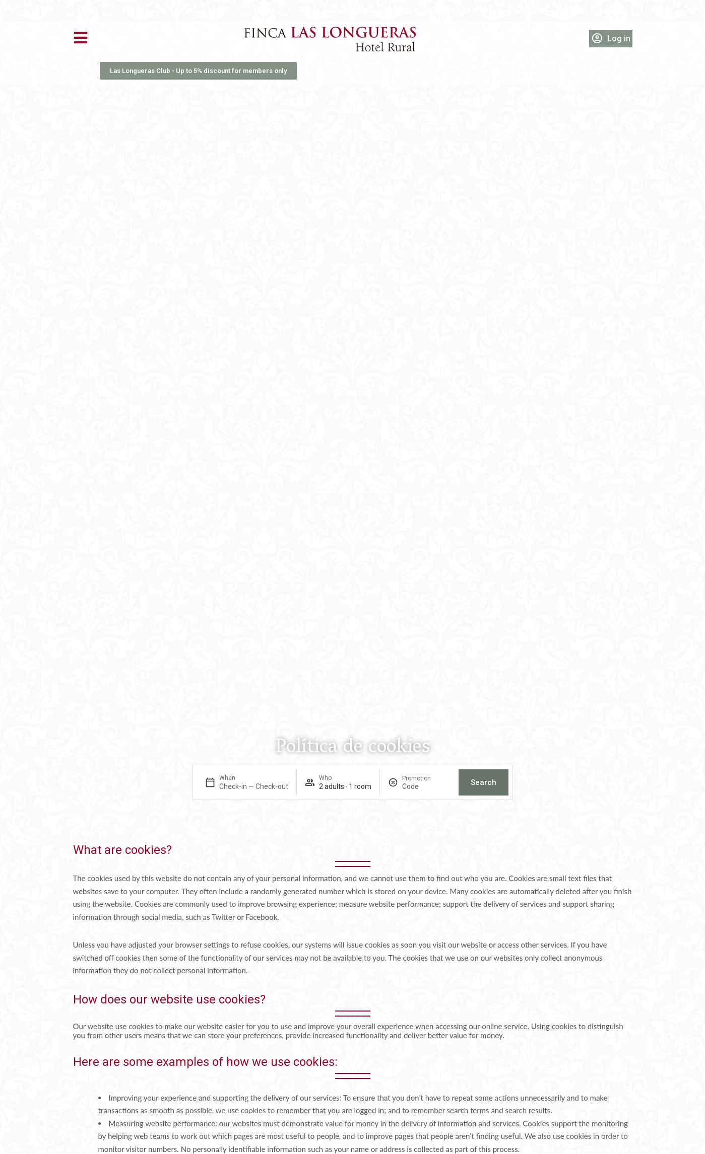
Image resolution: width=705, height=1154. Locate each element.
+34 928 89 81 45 (473, 10)
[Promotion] (426, 786)
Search (483, 782)
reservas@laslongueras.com (380, 10)
